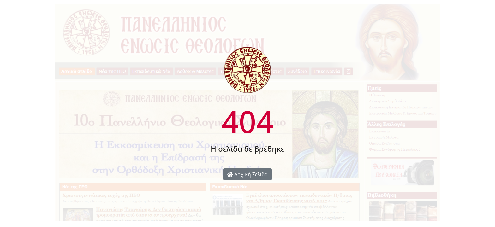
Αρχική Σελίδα (247, 174)
